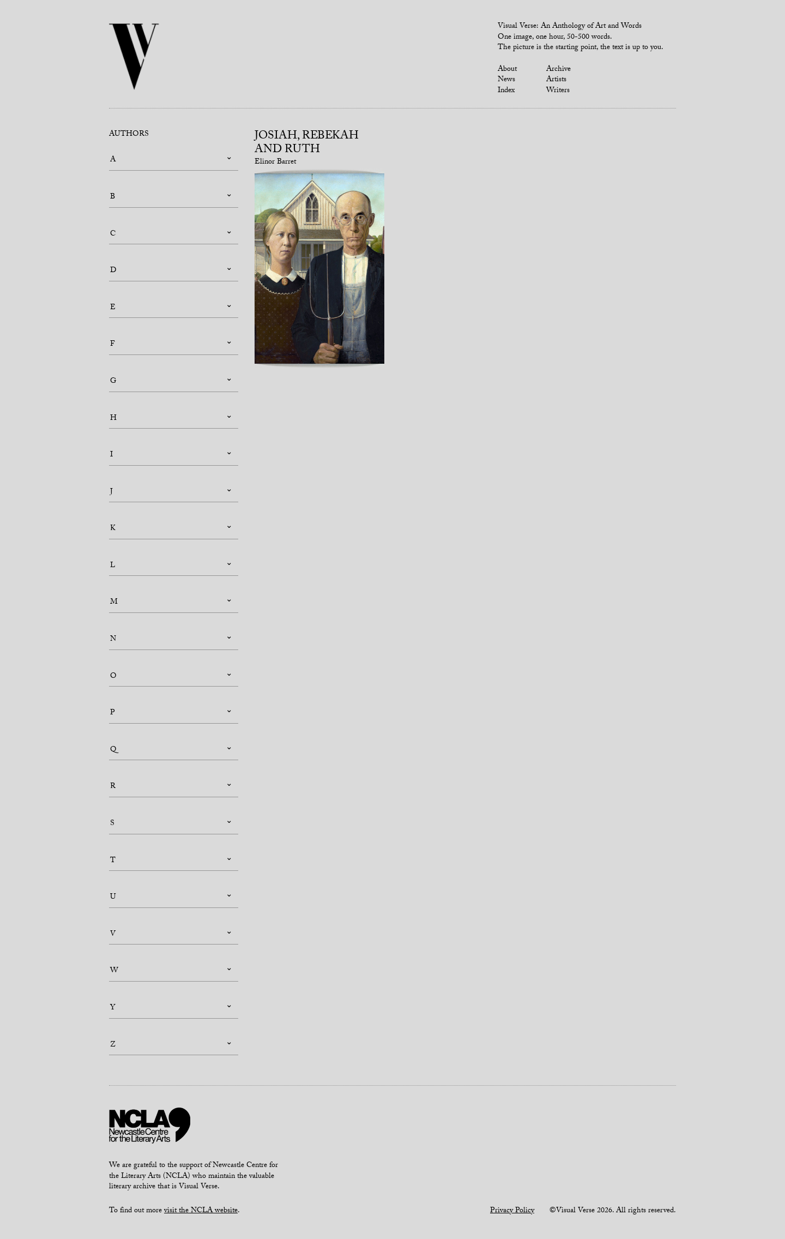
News (506, 80)
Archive (558, 69)
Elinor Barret (275, 162)
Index (506, 91)
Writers (558, 91)
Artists (556, 80)
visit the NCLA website (201, 1211)
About (507, 69)
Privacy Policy (512, 1211)
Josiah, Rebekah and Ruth (307, 143)
